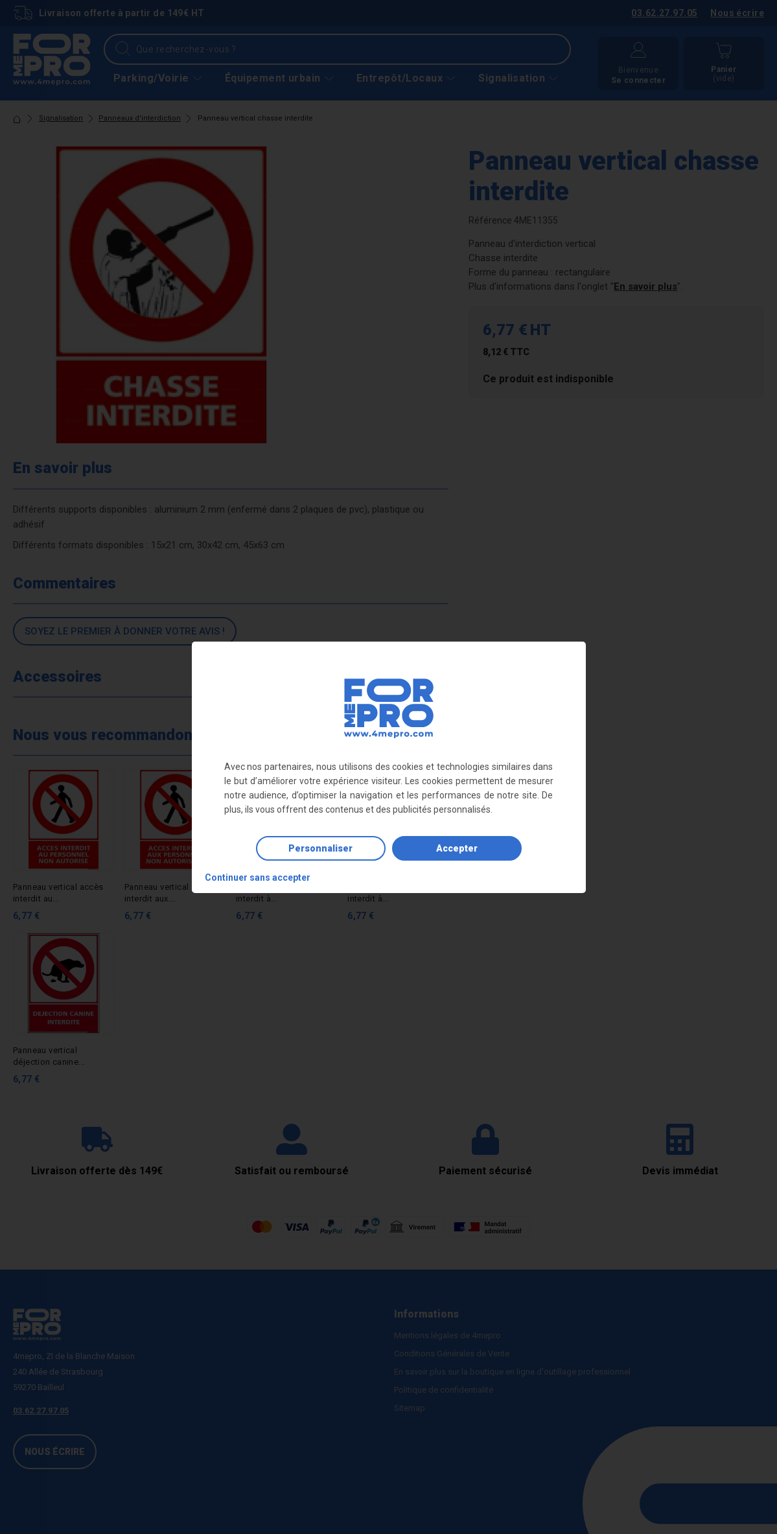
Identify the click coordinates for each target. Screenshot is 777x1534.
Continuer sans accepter (257, 877)
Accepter (457, 848)
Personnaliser (320, 848)
